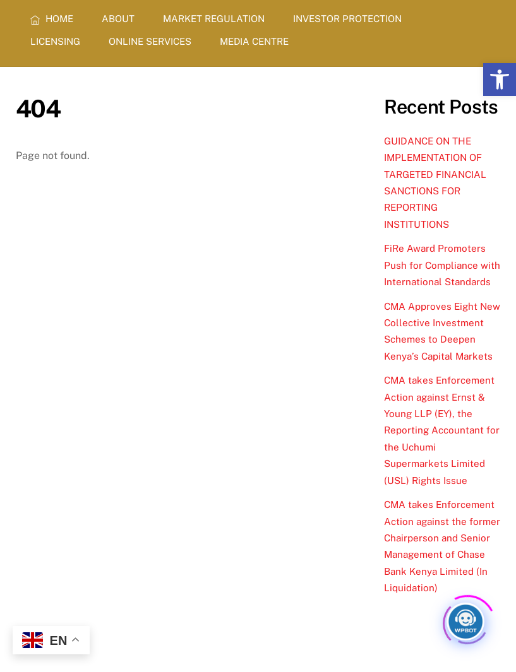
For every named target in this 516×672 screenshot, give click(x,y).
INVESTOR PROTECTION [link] (347, 18)
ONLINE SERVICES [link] (150, 41)
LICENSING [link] (55, 41)
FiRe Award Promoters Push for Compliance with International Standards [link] (442, 265)
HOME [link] (51, 18)
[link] (499, 79)
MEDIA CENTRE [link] (254, 41)
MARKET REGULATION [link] (214, 18)
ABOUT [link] (118, 18)
